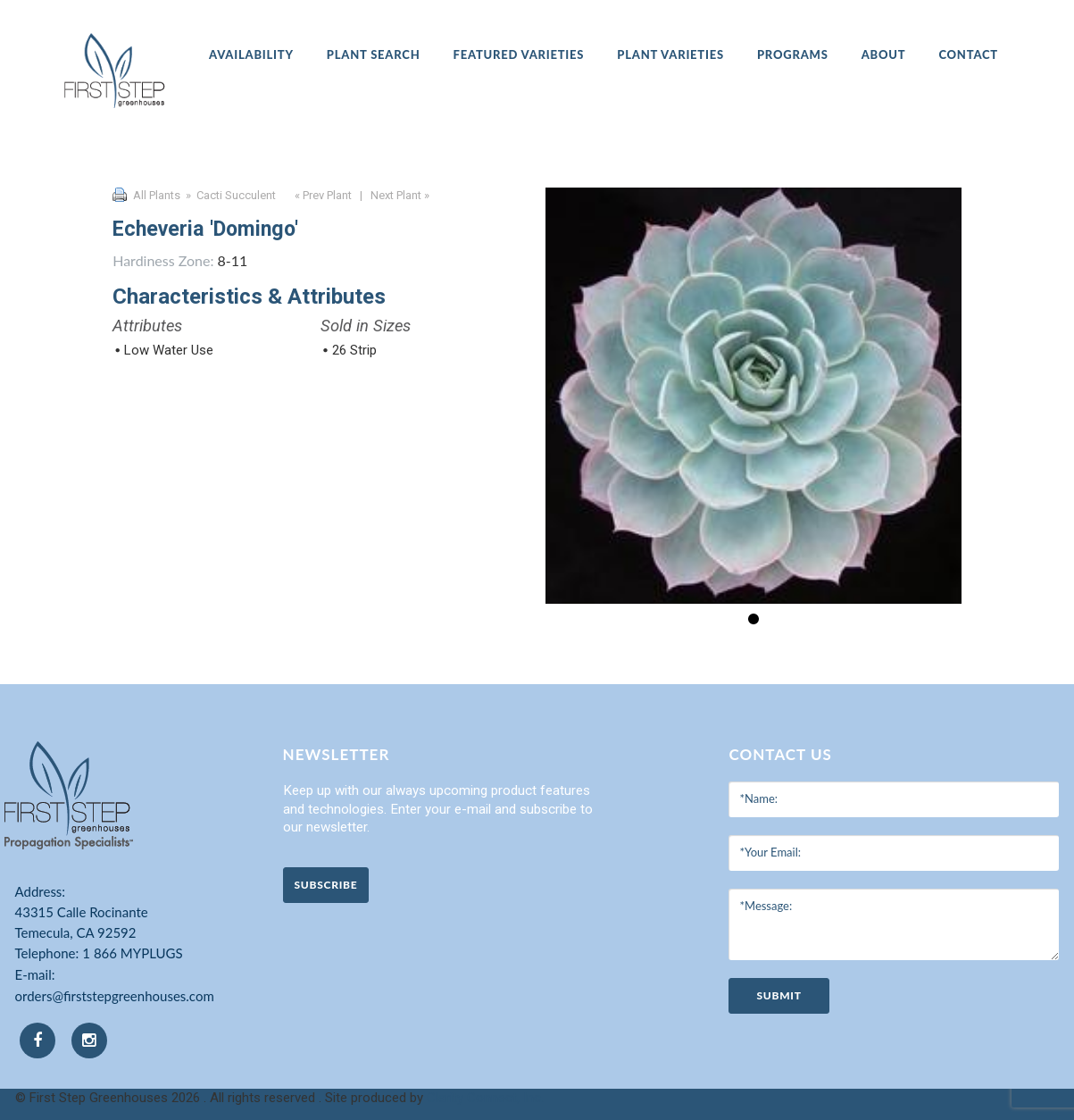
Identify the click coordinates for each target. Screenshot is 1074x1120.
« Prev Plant (322, 195)
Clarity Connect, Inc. (485, 1098)
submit (778, 995)
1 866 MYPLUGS (132, 953)
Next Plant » (401, 195)
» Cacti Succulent (229, 195)
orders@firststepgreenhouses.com (114, 996)
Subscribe (326, 884)
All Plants (156, 195)
